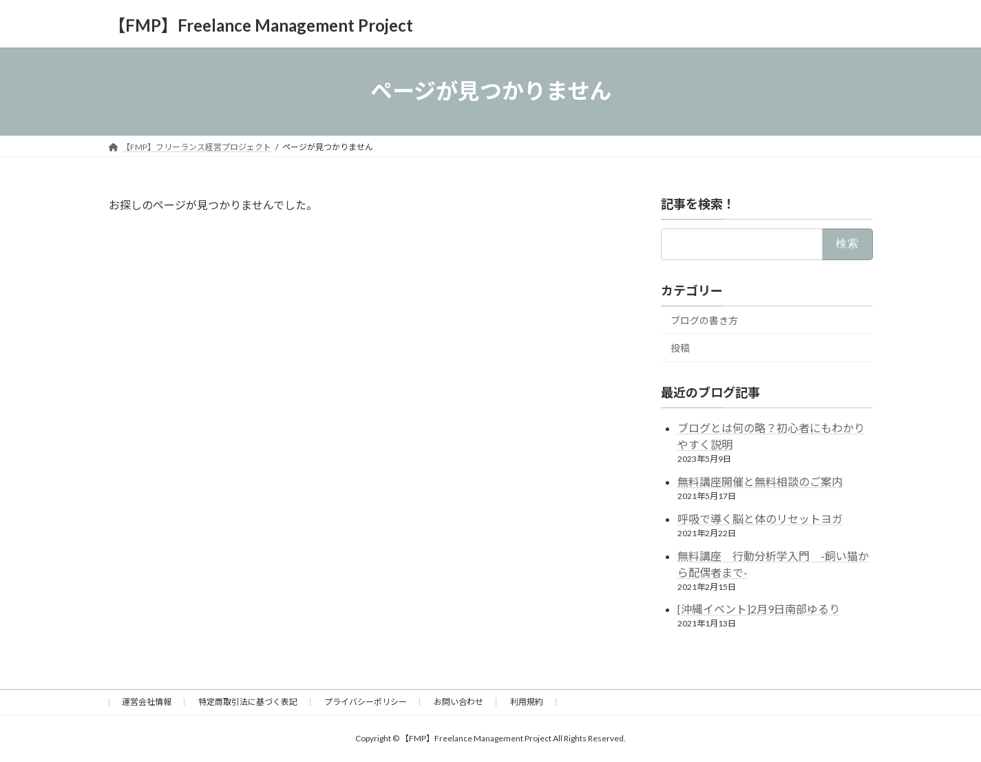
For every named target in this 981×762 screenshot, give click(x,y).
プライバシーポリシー (365, 702)
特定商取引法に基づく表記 (247, 702)
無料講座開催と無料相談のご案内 (760, 481)
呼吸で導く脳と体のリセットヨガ (760, 518)
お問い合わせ (458, 702)
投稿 (680, 348)
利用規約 (526, 702)
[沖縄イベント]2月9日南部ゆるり (758, 608)
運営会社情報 (146, 702)
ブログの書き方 (704, 320)
